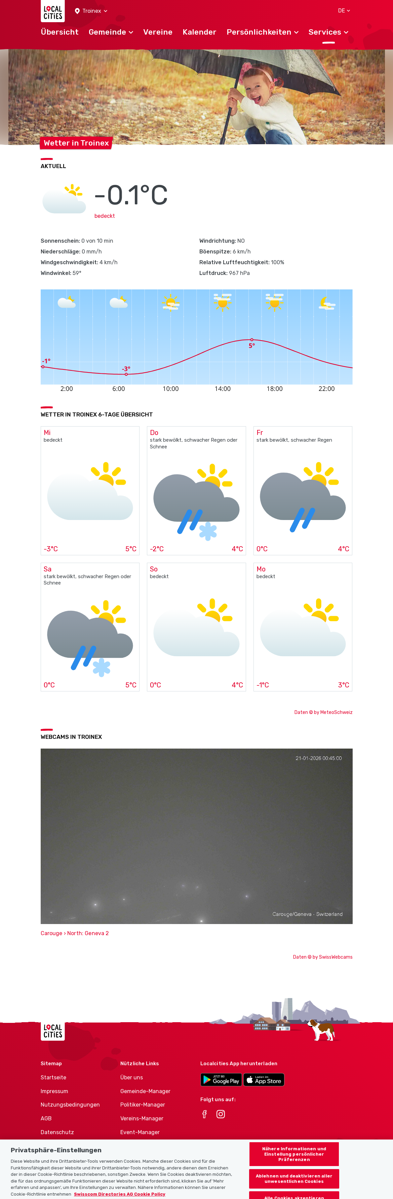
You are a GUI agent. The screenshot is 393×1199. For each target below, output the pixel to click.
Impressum (54, 1091)
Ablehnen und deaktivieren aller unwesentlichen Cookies (294, 1183)
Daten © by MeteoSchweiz (323, 712)
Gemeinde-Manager (145, 1091)
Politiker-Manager (142, 1105)
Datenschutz (57, 1132)
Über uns (131, 1077)
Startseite (53, 1077)
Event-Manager (140, 1132)
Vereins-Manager (141, 1118)
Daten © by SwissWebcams (323, 957)
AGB (46, 1118)
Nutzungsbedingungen (70, 1105)
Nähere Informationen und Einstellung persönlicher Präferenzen (294, 1159)
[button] (91, 11)
